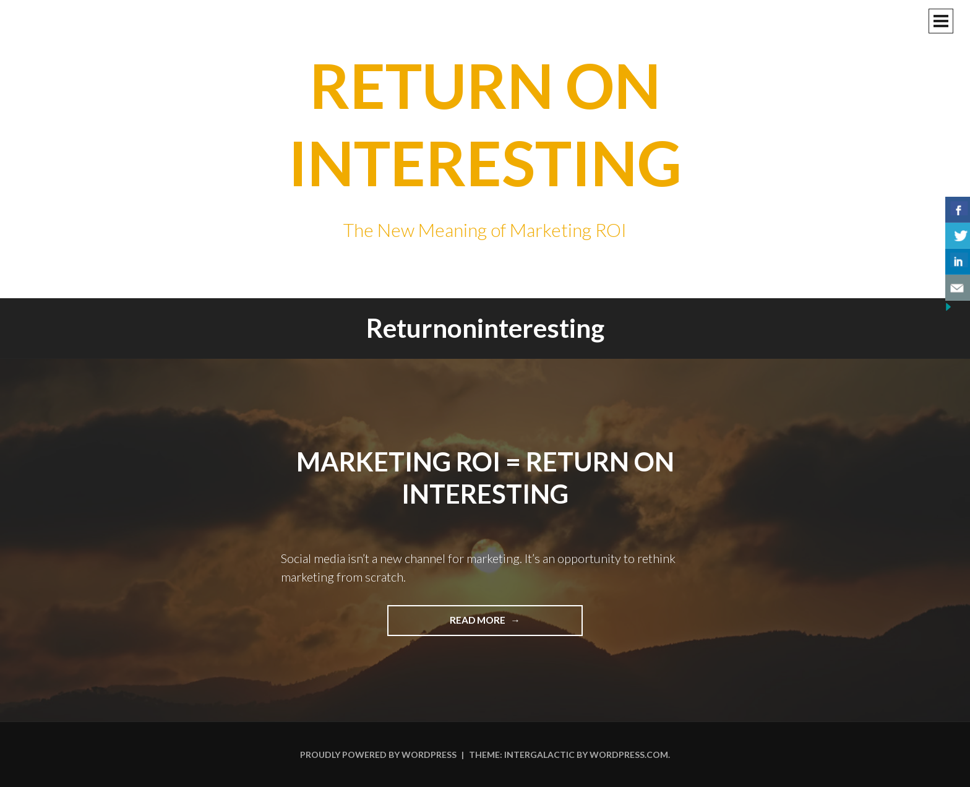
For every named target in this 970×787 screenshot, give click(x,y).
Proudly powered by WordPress (378, 754)
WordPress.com (629, 754)
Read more (512, 624)
